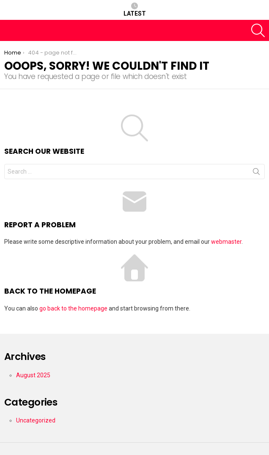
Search (256, 173)
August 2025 (33, 375)
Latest (135, 10)
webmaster (226, 241)
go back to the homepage (73, 308)
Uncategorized (35, 420)
